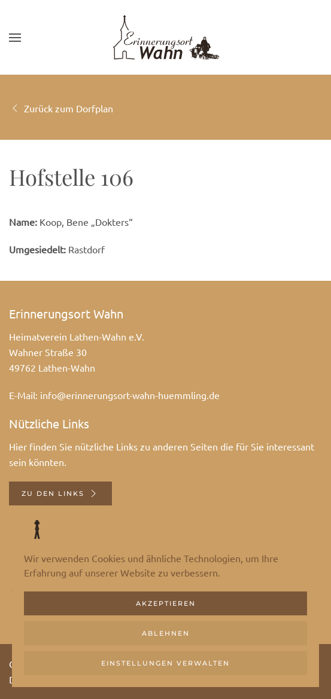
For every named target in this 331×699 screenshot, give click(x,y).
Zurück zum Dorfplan (61, 108)
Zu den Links (60, 493)
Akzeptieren (166, 603)
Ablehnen (166, 633)
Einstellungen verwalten (165, 663)
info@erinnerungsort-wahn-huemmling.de (130, 395)
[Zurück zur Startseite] (166, 37)
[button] (15, 37)
